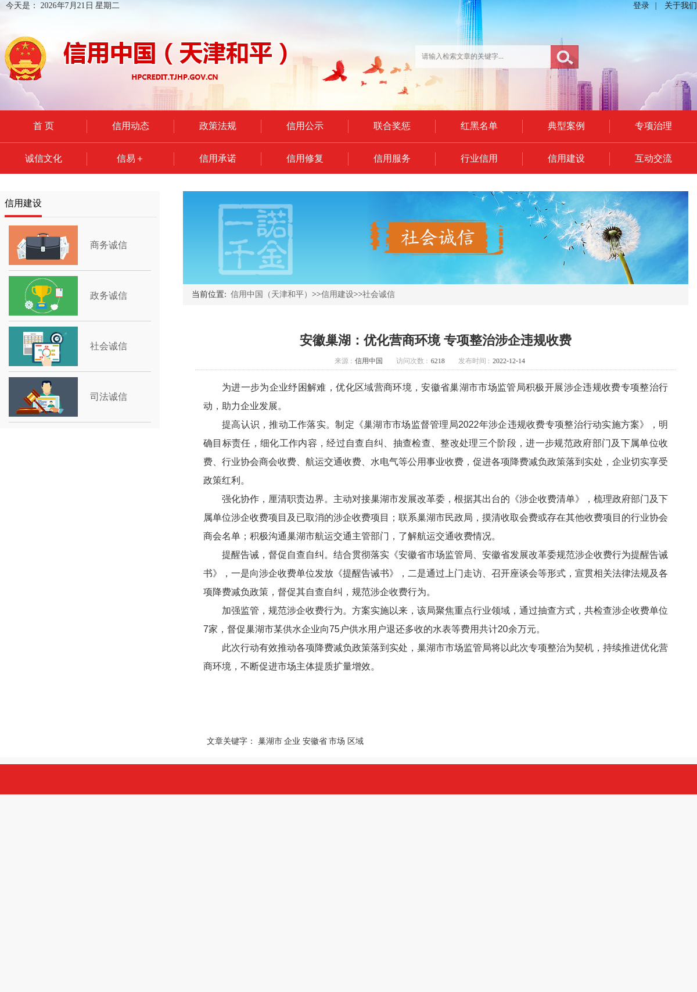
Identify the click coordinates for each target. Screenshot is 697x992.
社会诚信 (108, 346)
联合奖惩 (392, 126)
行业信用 (479, 158)
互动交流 (653, 158)
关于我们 (680, 5)
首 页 (43, 126)
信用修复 (305, 158)
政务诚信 (108, 295)
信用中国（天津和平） (271, 294)
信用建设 (566, 158)
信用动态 (130, 126)
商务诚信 (108, 245)
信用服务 (392, 158)
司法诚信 (108, 397)
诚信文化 (43, 158)
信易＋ (131, 158)
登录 (641, 5)
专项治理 (653, 126)
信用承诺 (217, 158)
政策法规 (217, 126)
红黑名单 (479, 126)
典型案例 (566, 126)
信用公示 (305, 126)
